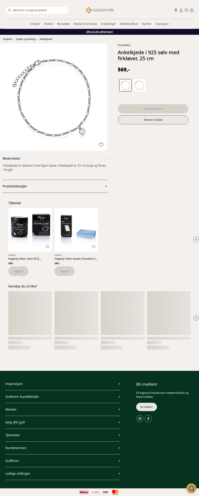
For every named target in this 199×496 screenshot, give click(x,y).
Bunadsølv (63, 24)
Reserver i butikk (153, 121)
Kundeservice (15, 448)
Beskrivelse (11, 158)
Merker (11, 409)
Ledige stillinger (17, 473)
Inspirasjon (162, 24)
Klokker (48, 24)
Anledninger (108, 24)
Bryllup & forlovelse (85, 24)
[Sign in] (181, 10)
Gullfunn (12, 460)
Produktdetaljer (15, 186)
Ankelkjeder (46, 39)
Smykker (35, 24)
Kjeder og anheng (26, 39)
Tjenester (12, 435)
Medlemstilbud (129, 24)
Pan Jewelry (124, 45)
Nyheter (146, 24)
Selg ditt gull (15, 422)
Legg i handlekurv (153, 109)
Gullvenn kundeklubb (22, 396)
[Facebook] (148, 419)
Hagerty (12, 255)
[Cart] (192, 10)
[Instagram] (140, 419)
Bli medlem (146, 406)
